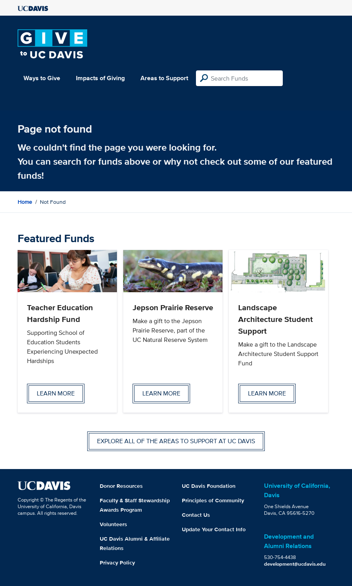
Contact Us (196, 515)
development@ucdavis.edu (295, 564)
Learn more (56, 393)
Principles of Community (213, 500)
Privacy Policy (117, 562)
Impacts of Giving (100, 78)
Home (25, 202)
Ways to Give (41, 78)
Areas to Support (164, 78)
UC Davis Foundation (208, 486)
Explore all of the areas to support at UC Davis (176, 441)
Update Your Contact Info (214, 529)
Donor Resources (121, 486)
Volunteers (113, 524)
